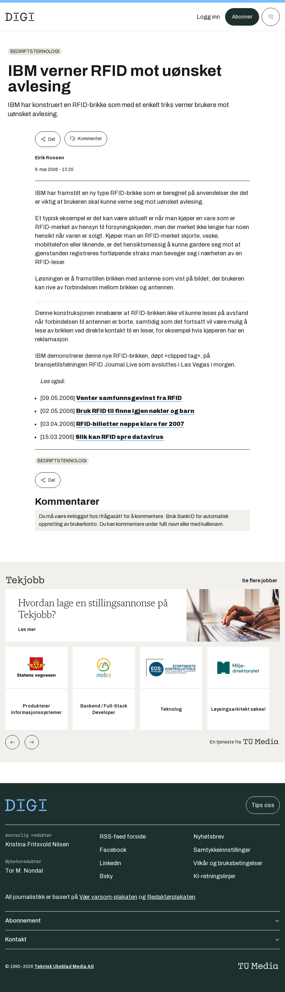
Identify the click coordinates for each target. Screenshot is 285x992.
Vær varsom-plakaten (108, 897)
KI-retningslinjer (214, 876)
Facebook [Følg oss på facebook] (113, 850)
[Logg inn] (206, 16)
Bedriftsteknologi (34, 51)
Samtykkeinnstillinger (221, 850)
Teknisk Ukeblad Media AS (64, 966)
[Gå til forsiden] (19, 17)
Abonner (241, 17)
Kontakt (142, 939)
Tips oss (262, 805)
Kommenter (86, 138)
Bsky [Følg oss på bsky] (106, 876)
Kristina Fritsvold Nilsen (37, 844)
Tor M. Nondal (24, 870)
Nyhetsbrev (208, 836)
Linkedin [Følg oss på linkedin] (110, 863)
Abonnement (142, 920)
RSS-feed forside (122, 836)
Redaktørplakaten (171, 897)
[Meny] (271, 17)
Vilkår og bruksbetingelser (227, 863)
